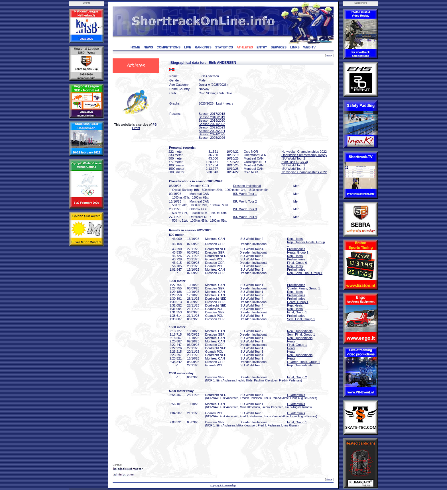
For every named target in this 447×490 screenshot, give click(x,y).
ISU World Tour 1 (293, 165)
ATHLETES (245, 47)
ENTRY (262, 47)
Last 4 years (224, 103)
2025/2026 (206, 103)
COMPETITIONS (168, 47)
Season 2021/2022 (212, 124)
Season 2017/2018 (212, 113)
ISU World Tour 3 (245, 209)
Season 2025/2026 (212, 137)
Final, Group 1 (297, 312)
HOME (135, 47)
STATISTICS (224, 47)
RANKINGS (203, 47)
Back (329, 55)
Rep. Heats (295, 238)
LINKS (295, 47)
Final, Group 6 (297, 262)
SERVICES (279, 47)
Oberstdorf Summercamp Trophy (304, 155)
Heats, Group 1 (297, 252)
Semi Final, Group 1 (301, 319)
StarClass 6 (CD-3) (294, 162)
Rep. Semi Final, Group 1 (304, 273)
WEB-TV (309, 47)
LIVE (187, 47)
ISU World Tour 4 (245, 217)
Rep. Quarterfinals (299, 331)
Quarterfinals (296, 395)
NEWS (148, 47)
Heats (291, 341)
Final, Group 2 (297, 377)
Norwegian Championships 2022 (304, 151)
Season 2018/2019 (212, 117)
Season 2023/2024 (212, 130)
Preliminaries (296, 249)
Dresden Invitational (247, 185)
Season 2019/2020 (212, 120)
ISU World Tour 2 (293, 158)
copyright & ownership (223, 485)
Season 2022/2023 (212, 127)
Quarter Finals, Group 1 (303, 288)
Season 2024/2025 (212, 134)
